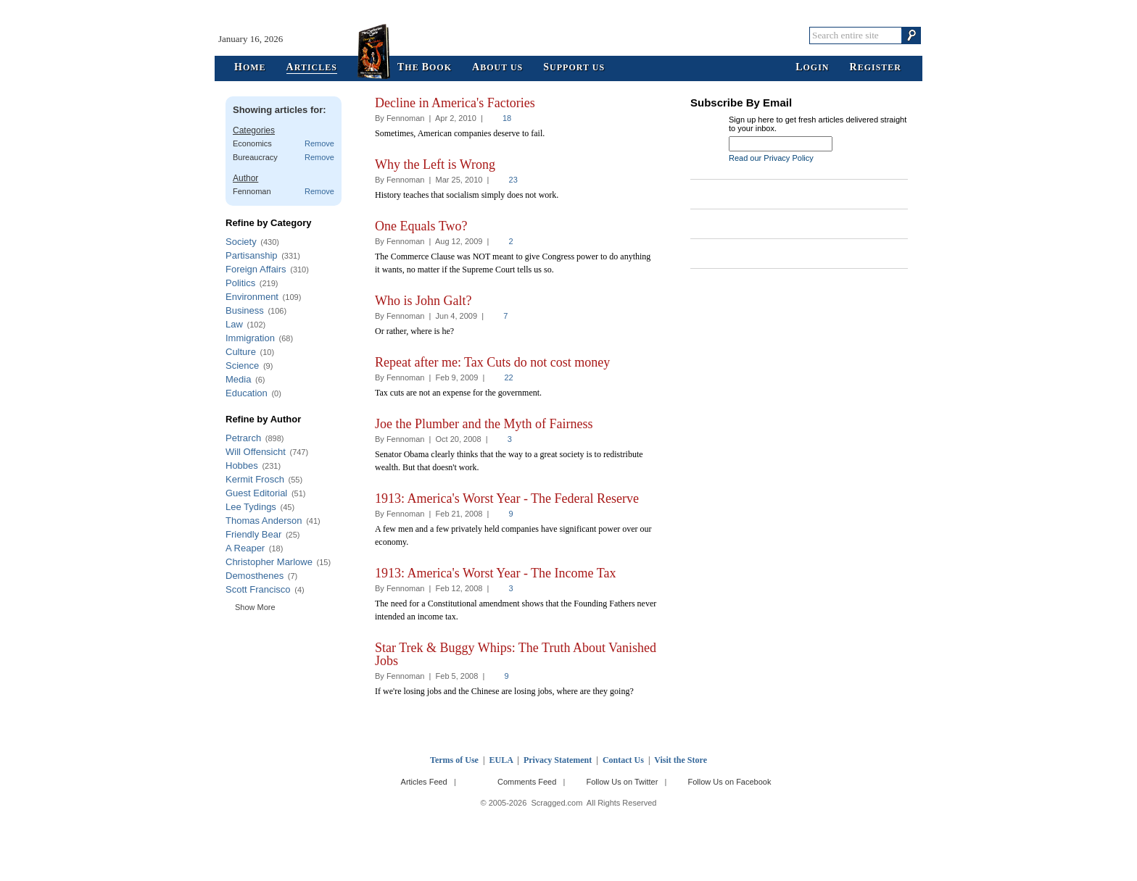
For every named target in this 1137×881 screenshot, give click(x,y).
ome (250, 67)
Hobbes (242, 465)
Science (242, 365)
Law (234, 324)
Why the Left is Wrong (435, 164)
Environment (252, 296)
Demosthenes (255, 575)
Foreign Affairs (256, 269)
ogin (812, 67)
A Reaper (245, 548)
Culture (241, 351)
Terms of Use (454, 760)
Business (245, 310)
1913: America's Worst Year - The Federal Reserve (507, 498)
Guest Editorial (256, 493)
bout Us (497, 67)
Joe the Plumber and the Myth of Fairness (483, 423)
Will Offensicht (256, 451)
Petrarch (243, 438)
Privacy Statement (558, 760)
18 (507, 118)
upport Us (574, 67)
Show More (255, 607)
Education (247, 393)
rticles (311, 67)
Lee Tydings (251, 506)
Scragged (569, 35)
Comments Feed (526, 781)
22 (508, 377)
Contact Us (623, 760)
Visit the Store (680, 760)
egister (875, 67)
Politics (240, 282)
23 (513, 179)
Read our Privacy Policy (771, 158)
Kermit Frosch (255, 479)
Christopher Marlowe (269, 561)
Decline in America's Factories (455, 102)
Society (241, 241)
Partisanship (252, 255)
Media (238, 379)
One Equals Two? (421, 226)
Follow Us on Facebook (730, 781)
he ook (424, 67)
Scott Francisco (258, 589)
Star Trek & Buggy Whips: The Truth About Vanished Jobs (515, 654)
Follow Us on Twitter (622, 781)
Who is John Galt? (423, 300)
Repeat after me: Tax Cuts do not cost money (492, 362)
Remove (319, 143)
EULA (501, 760)
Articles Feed (424, 781)
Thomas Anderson (264, 520)
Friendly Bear (253, 534)
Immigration (250, 338)
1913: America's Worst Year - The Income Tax (495, 573)
